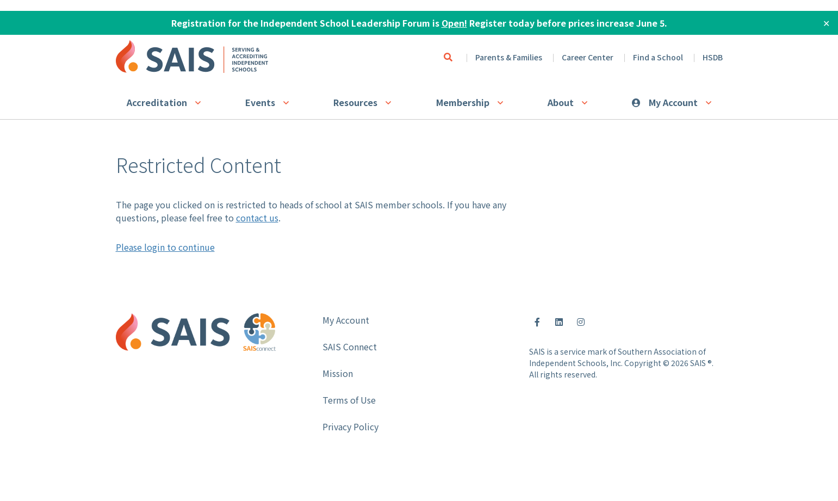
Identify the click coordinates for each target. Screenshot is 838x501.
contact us (257, 217)
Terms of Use (349, 399)
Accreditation (157, 102)
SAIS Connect (349, 346)
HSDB (713, 57)
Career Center (587, 57)
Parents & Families (508, 57)
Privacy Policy (350, 426)
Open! (454, 22)
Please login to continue (165, 246)
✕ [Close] (826, 22)
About (561, 102)
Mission (337, 373)
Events (260, 102)
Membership (462, 102)
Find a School (658, 57)
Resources (355, 102)
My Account (673, 102)
